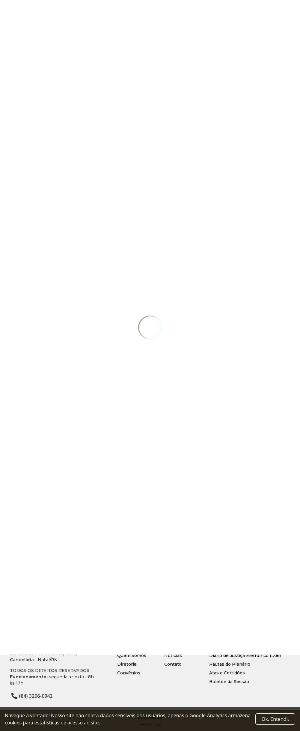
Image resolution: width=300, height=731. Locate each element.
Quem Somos (131, 655)
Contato (173, 664)
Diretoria (126, 664)
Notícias (173, 655)
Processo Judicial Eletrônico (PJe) (245, 647)
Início (123, 647)
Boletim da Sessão (229, 681)
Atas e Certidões (227, 673)
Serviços (173, 647)
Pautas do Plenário (229, 664)
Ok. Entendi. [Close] (275, 719)
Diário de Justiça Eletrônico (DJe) (245, 655)
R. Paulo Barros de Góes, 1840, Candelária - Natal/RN (43, 656)
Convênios (128, 673)
